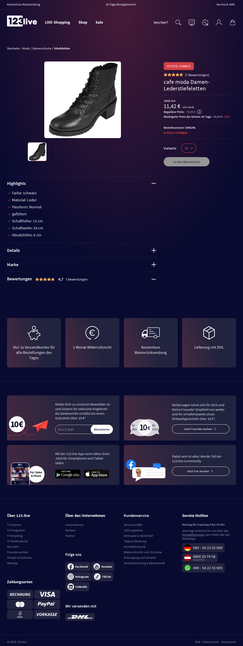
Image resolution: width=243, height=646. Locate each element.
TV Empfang (15, 536)
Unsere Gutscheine (19, 558)
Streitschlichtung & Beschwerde (144, 563)
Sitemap (12, 563)
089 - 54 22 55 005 (207, 567)
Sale (99, 22)
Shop (82, 22)
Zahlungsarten (133, 530)
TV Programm (16, 530)
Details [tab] (81, 250)
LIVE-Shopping (57, 22)
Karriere (70, 530)
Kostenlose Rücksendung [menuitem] (23, 4)
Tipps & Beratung (135, 541)
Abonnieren (102, 429)
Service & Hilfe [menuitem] (225, 4)
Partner (70, 536)
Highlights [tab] (81, 183)
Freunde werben (17, 552)
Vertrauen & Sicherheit (138, 536)
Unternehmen (74, 525)
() (197, 75)
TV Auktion (14, 525)
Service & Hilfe (133, 525)
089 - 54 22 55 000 (207, 547)
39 (188, 148)
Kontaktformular (135, 547)
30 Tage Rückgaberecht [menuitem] (121, 4)
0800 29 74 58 (204, 556)
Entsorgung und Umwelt (140, 558)
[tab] (82, 279)
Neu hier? (161, 22)
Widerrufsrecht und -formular (143, 552)
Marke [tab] (81, 264)
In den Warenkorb (186, 162)
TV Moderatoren (17, 541)
